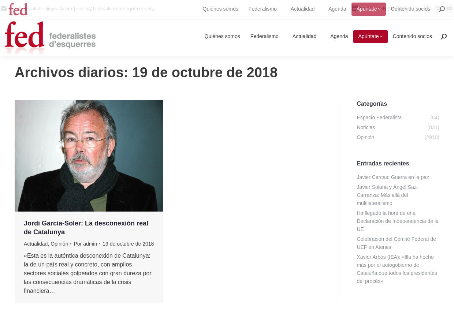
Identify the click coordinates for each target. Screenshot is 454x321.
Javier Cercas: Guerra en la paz (393, 177)
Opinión (59, 244)
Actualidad (36, 244)
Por (85, 244)
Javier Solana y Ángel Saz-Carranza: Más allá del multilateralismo (387, 195)
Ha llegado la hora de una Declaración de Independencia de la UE (397, 221)
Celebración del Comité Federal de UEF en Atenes (396, 243)
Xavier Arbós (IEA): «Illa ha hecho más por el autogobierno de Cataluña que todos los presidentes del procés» (397, 269)
